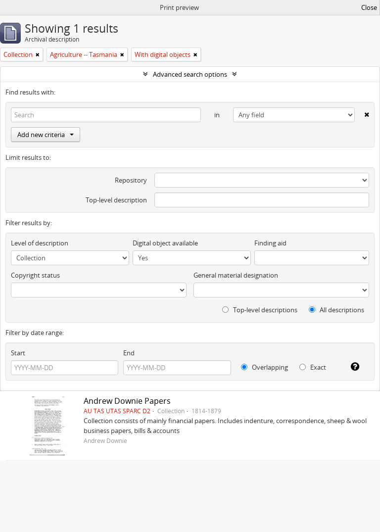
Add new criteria (45, 134)
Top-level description (116, 199)
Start (18, 352)
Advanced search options (190, 74)
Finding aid (270, 243)
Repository (131, 180)
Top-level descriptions (259, 309)
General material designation (235, 275)
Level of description (39, 243)
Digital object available (165, 243)
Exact (312, 367)
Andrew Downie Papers (127, 400)
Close (369, 7)
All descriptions (336, 309)
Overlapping (264, 367)
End (129, 352)
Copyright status (35, 275)
